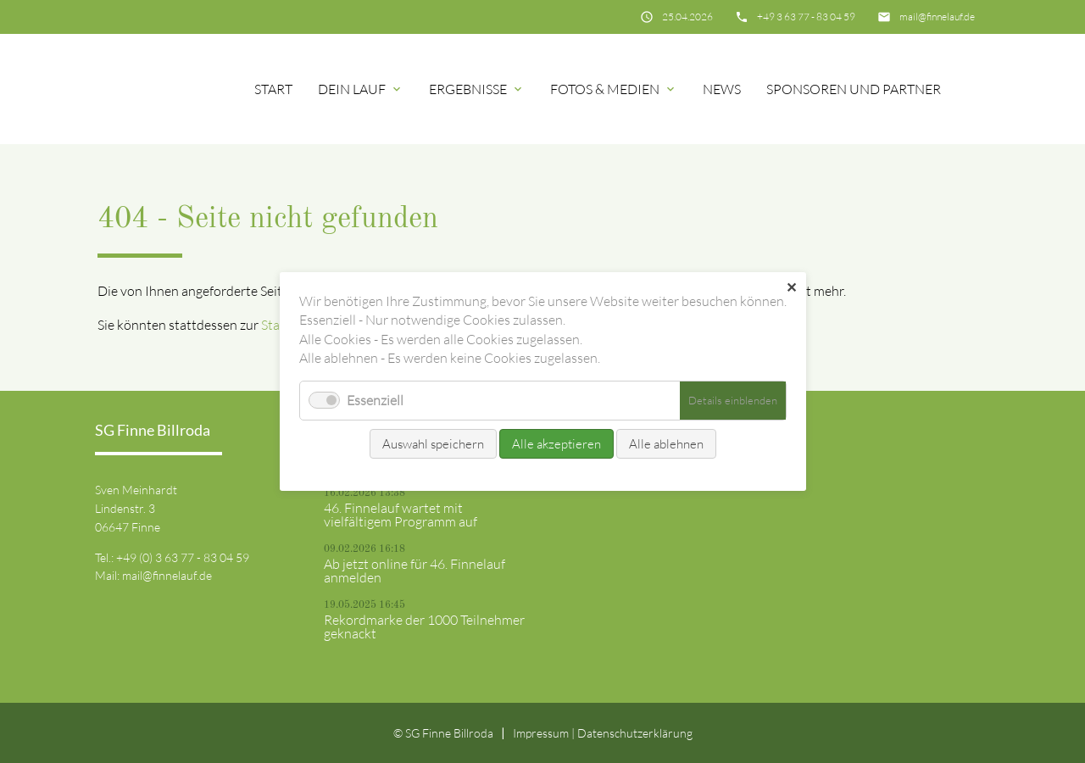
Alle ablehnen (666, 444)
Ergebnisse (468, 89)
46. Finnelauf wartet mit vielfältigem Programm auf (400, 514)
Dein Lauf (352, 89)
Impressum (541, 733)
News (722, 89)
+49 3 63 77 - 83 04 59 (806, 16)
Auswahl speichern (433, 444)
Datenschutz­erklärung (635, 733)
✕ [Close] (791, 287)
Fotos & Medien (604, 89)
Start (273, 89)
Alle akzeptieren (556, 444)
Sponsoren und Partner (853, 89)
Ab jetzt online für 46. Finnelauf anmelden (414, 570)
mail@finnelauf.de (937, 16)
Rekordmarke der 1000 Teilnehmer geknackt (424, 626)
